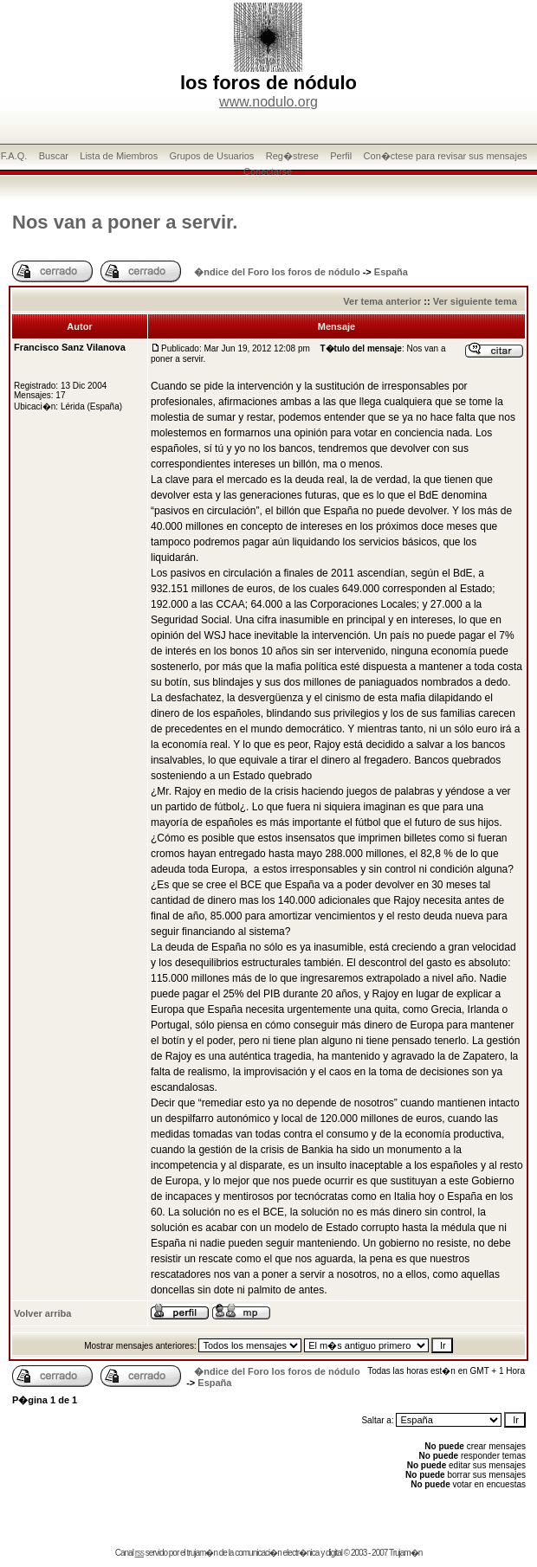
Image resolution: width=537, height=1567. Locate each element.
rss (139, 1552)
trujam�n (202, 1552)
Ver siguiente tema (475, 301)
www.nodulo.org (268, 101)
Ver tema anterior (382, 301)
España (391, 272)
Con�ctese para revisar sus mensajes (445, 156)
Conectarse (267, 171)
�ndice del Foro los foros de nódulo (276, 272)
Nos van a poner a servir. (124, 222)
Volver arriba (42, 1313)
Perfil (341, 156)
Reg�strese (292, 156)
